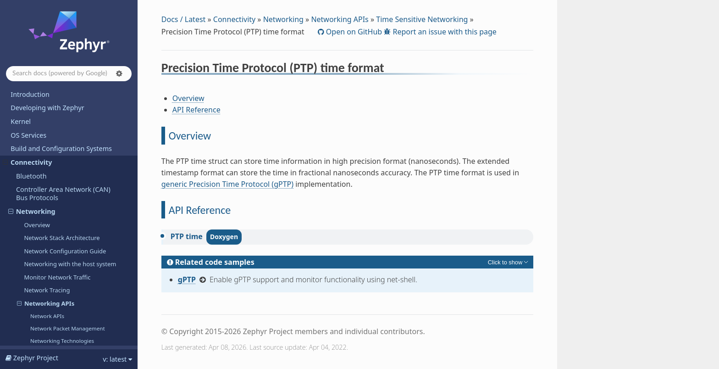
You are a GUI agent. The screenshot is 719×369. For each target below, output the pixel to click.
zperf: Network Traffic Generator (70, 127)
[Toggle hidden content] (509, 262)
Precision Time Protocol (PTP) (75, 114)
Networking (283, 19)
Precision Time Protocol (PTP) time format (77, 98)
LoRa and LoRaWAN (46, 166)
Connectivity (234, 19)
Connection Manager (53, 140)
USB (22, 180)
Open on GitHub (353, 31)
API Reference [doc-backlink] (200, 210)
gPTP (187, 279)
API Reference (196, 110)
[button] (119, 73)
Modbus (28, 193)
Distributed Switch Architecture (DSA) (75, 153)
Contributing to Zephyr (46, 221)
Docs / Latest (183, 19)
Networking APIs (339, 19)
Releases (24, 302)
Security (23, 248)
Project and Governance (47, 234)
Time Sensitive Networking (422, 19)
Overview (188, 98)
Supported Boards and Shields (57, 289)
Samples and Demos (42, 275)
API (16, 336)
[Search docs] (69, 73)
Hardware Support (39, 207)
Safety (20, 261)
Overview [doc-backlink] (190, 135)
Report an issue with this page (444, 31)
